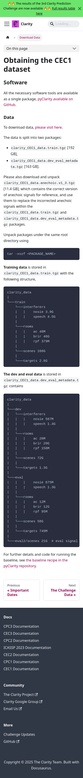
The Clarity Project (21, 694)
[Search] (63, 23)
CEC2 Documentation (21, 654)
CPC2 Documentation (21, 640)
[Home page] (8, 37)
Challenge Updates (19, 734)
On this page (17, 48)
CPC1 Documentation (21, 661)
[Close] (79, 8)
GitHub (11, 741)
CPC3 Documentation (21, 626)
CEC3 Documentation (21, 633)
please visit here (48, 127)
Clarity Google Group (23, 701)
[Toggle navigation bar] (7, 24)
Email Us (13, 708)
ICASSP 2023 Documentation (27, 647)
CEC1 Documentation (21, 668)
